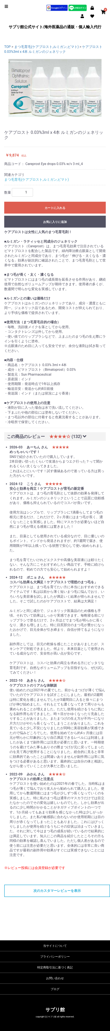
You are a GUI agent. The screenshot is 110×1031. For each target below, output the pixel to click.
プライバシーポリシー (55, 956)
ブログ (55, 989)
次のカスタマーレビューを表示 (57, 891)
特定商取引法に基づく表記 (55, 967)
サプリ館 (55, 1009)
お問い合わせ (55, 978)
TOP (7, 47)
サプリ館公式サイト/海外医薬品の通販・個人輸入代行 (55, 27)
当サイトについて (55, 945)
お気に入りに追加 (55, 222)
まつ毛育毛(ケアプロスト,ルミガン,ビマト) (46, 47)
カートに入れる (55, 208)
